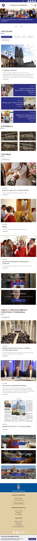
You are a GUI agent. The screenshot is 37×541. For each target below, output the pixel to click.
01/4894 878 (19, 527)
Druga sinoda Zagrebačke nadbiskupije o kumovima (15, 265)
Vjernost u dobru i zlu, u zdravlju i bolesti (15, 193)
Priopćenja (4, 39)
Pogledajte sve (5, 43)
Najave (25, 36)
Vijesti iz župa (18, 36)
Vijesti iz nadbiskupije (7, 36)
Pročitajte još (5, 82)
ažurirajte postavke (16, 539)
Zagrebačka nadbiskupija (18, 5)
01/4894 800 (19, 517)
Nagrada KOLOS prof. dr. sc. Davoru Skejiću (16, 429)
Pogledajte (18, 286)
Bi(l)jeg (4, 230)
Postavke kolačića (7, 539)
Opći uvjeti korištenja (18, 503)
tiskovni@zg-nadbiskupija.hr (18, 529)
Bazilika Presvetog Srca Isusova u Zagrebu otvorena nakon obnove (16, 352)
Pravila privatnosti (18, 501)
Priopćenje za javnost (10, 73)
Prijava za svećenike (18, 506)
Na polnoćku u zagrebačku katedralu (14, 388)
